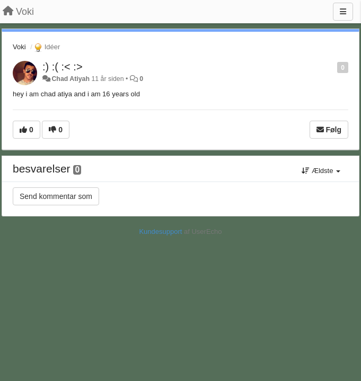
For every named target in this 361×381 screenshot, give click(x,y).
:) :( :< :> (62, 66)
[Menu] (343, 12)
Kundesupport (160, 231)
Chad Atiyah (70, 79)
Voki (19, 47)
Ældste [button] (321, 171)
